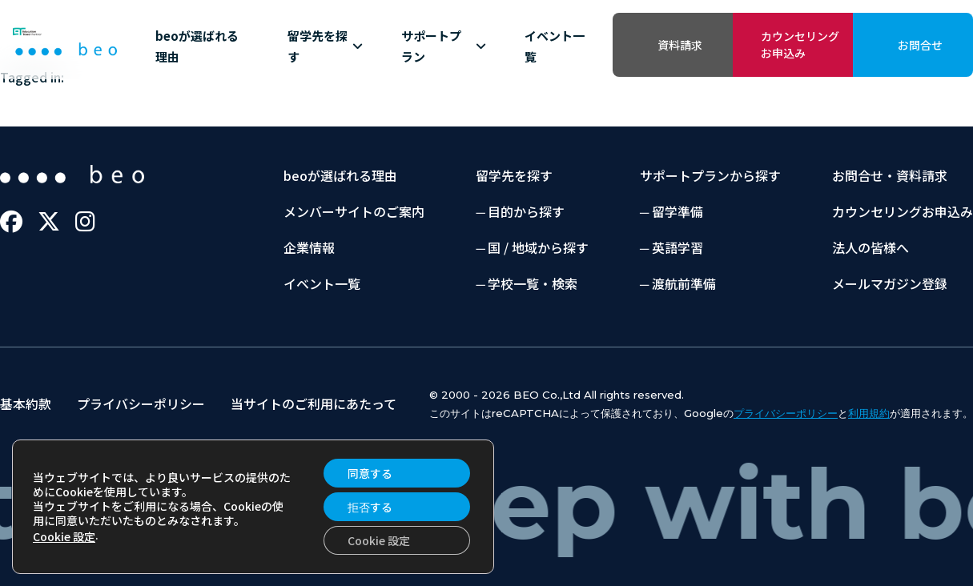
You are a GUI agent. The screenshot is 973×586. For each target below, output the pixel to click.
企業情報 (309, 247)
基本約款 (25, 403)
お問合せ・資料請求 (889, 175)
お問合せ (920, 45)
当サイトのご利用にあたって (313, 403)
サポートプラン (444, 46)
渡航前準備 (684, 283)
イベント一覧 (555, 46)
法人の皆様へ (870, 247)
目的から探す (526, 211)
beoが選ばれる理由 (197, 46)
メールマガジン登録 (889, 283)
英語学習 (677, 247)
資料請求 (679, 45)
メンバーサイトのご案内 (353, 211)
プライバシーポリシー (141, 403)
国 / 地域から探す (538, 247)
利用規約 (869, 413)
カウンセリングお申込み (800, 44)
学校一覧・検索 (532, 283)
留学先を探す (324, 46)
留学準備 (677, 211)
